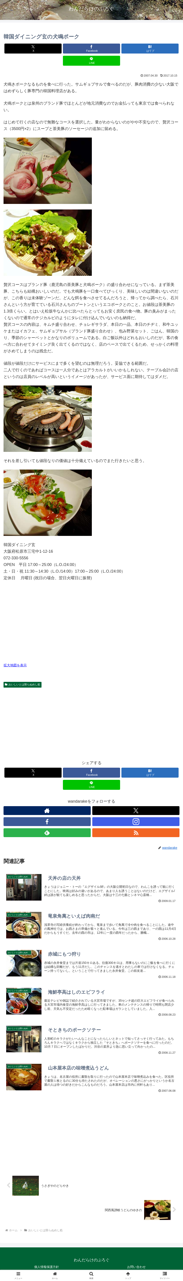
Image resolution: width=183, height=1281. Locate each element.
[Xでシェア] (33, 49)
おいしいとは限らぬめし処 (22, 684)
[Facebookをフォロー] (47, 821)
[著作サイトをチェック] (47, 810)
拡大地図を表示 (15, 665)
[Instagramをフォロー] (135, 821)
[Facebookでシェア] (91, 49)
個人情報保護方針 (46, 1267)
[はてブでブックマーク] (150, 49)
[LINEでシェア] (91, 61)
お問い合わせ (136, 1267)
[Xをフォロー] (135, 810)
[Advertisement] (91, 723)
